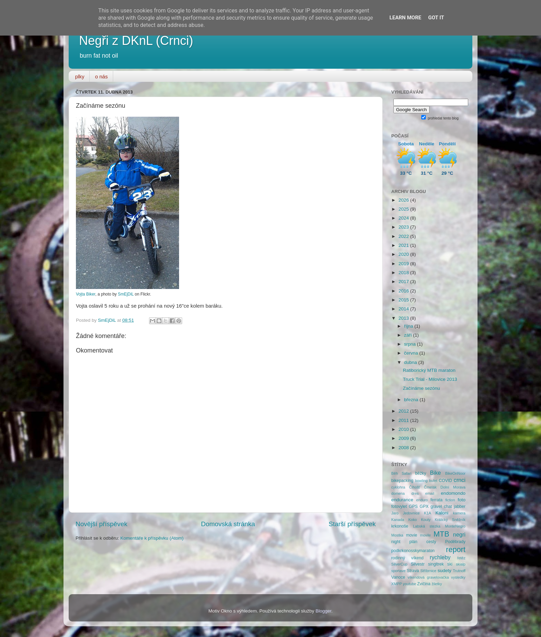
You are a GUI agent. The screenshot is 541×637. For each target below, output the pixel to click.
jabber (459, 506)
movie (411, 535)
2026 (404, 200)
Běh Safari (401, 473)
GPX (424, 506)
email (429, 493)
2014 (404, 308)
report (455, 549)
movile (425, 535)
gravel (436, 506)
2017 (404, 281)
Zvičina (423, 583)
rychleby (440, 557)
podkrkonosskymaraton (413, 550)
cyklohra (398, 487)
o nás (101, 76)
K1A (427, 513)
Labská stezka (426, 526)
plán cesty (423, 541)
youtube (409, 584)
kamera (459, 513)
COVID (445, 480)
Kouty (426, 520)
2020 (404, 254)
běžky (420, 473)
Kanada (397, 520)
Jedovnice (411, 513)
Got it (436, 18)
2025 (404, 209)
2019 (404, 263)
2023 (404, 227)
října (409, 326)
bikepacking (402, 480)
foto (462, 499)
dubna (411, 362)
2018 (404, 272)
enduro (422, 500)
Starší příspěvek (352, 524)
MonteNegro (455, 526)
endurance (402, 499)
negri (459, 534)
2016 (404, 290)
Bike (435, 473)
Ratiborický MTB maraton (429, 370)
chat (448, 506)
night (395, 541)
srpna (410, 344)
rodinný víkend (407, 558)
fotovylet (399, 506)
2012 (404, 411)
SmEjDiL (126, 294)
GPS (413, 506)
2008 (404, 447)
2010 (404, 429)
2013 (404, 318)
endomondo (453, 493)
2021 (404, 245)
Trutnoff (459, 571)
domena (398, 493)
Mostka (397, 535)
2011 (404, 420)
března (412, 399)
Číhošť (414, 487)
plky (80, 76)
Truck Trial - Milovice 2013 (430, 379)
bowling (421, 481)
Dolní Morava (453, 487)
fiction (450, 500)
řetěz (461, 558)
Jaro (395, 513)
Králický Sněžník (450, 520)
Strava (413, 570)
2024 (404, 218)
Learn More (405, 18)
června (411, 353)
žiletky (437, 584)
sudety (444, 570)
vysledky (458, 577)
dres (415, 493)
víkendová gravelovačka (428, 577)
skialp (460, 564)
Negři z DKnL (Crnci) (136, 40)
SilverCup (399, 564)
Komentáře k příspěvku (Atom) (152, 538)
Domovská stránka (228, 524)
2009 (404, 438)
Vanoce (398, 577)
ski (449, 564)
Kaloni (442, 512)
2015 (404, 299)
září (408, 335)
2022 (404, 236)
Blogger (324, 611)
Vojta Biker (85, 294)
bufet (433, 481)
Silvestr (418, 564)
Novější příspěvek (101, 524)
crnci (459, 480)
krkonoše (399, 526)
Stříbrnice (428, 571)
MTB (442, 534)
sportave (398, 571)
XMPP (396, 584)
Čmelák (430, 487)
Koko (412, 520)
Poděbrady (455, 541)
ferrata (437, 500)
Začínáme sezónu (421, 388)
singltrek (436, 564)
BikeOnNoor (455, 473)
